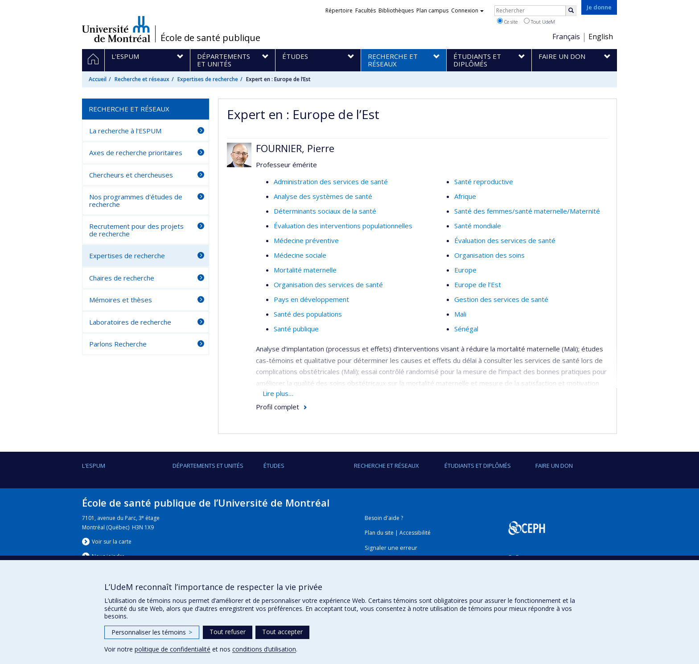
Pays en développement (311, 299)
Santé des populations (308, 313)
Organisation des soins (489, 255)
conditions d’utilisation (264, 649)
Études (273, 466)
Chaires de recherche (121, 277)
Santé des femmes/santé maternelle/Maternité (527, 210)
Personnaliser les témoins (151, 632)
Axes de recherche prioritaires (135, 152)
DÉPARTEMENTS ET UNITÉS (208, 466)
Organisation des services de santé (328, 284)
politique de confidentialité (172, 649)
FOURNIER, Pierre (295, 148)
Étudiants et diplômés (477, 466)
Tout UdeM (539, 21)
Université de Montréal (116, 29)
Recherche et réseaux (142, 79)
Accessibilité (415, 532)
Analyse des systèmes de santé (323, 196)
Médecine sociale (300, 255)
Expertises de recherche (207, 79)
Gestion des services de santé (501, 299)
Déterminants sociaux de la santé (325, 210)
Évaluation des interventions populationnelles (343, 225)
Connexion (467, 10)
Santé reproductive (483, 181)
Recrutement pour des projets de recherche (136, 230)
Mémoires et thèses (120, 299)
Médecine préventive (306, 240)
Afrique (465, 196)
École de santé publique (210, 37)
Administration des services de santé (331, 181)
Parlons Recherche (118, 343)
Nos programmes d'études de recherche (135, 200)
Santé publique (296, 328)
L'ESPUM (93, 466)
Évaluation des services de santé (504, 240)
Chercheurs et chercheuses (131, 174)
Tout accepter (282, 631)
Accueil (98, 79)
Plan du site (379, 532)
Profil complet (277, 406)
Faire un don (554, 466)
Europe (465, 269)
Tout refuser (228, 631)
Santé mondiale (477, 225)
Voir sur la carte (112, 541)
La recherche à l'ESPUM (125, 130)
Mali (460, 313)
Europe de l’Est (477, 284)
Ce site (507, 21)
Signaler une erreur (391, 548)
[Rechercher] (571, 10)
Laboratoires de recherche (130, 322)
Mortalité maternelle (305, 269)
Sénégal (466, 328)
